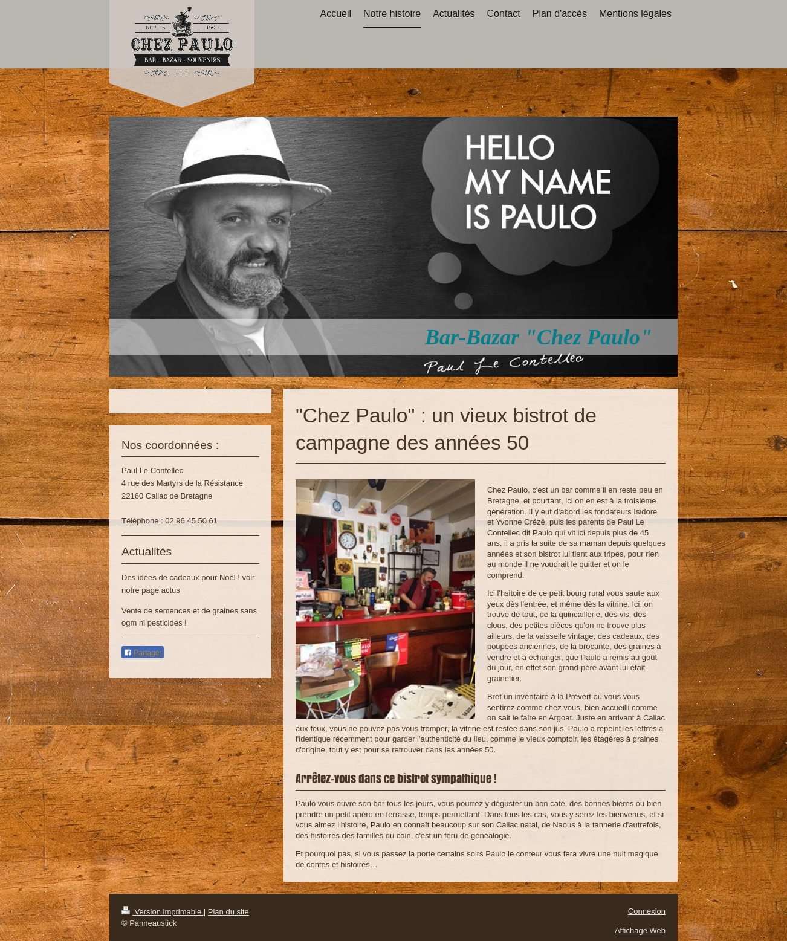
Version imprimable (162, 911)
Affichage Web (640, 930)
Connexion (647, 911)
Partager (142, 652)
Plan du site (228, 911)
